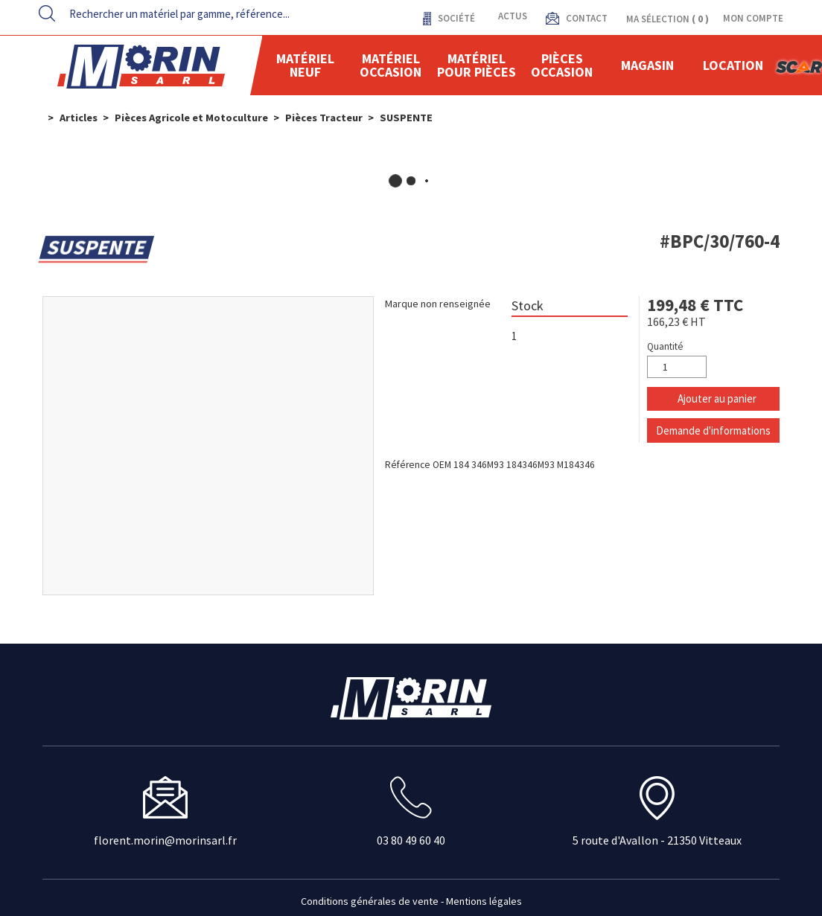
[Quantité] (677, 367)
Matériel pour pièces (476, 65)
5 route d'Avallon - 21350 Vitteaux (657, 840)
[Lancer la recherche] (47, 13)
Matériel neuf (305, 65)
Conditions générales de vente (370, 901)
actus (512, 16)
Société (455, 18)
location (733, 65)
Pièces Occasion (562, 65)
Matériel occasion (390, 65)
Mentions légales (484, 901)
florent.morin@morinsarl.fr (165, 840)
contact (586, 18)
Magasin (647, 65)
